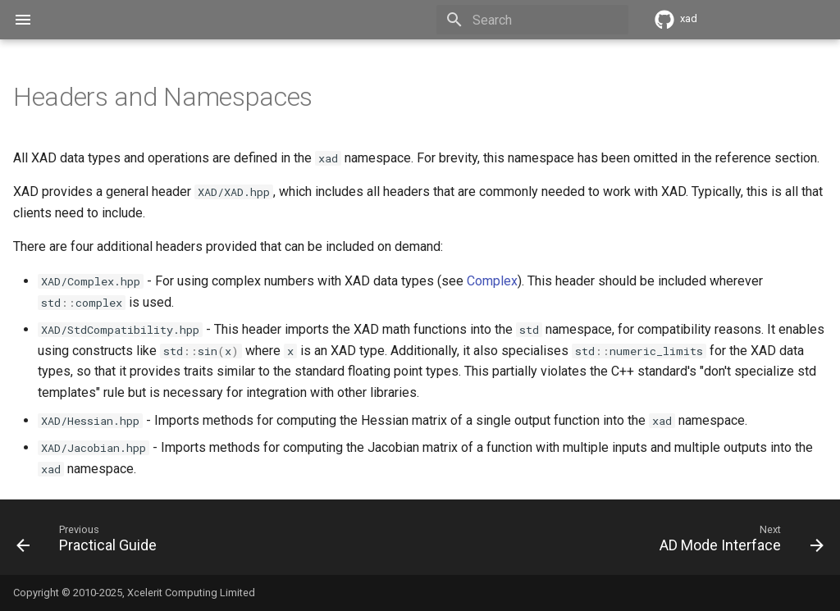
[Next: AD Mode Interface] (737, 542)
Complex (492, 281)
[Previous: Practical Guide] (90, 542)
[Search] (532, 19)
